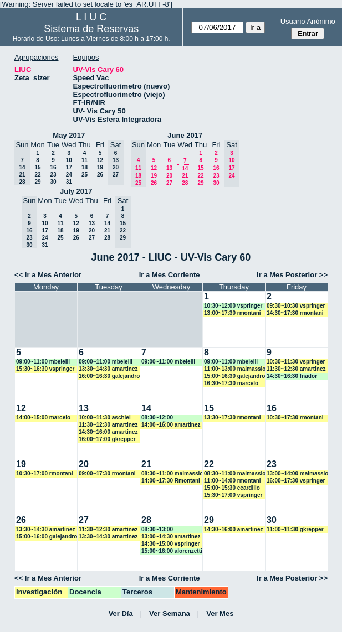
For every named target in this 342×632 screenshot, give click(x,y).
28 (185, 183)
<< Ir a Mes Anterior (47, 275)
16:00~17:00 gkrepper (107, 439)
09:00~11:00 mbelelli (43, 362)
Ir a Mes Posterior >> (292, 275)
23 (53, 175)
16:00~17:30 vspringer (296, 481)
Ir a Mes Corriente (169, 275)
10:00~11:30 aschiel (105, 418)
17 (69, 167)
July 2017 (76, 191)
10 (69, 160)
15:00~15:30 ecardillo (232, 488)
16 (53, 167)
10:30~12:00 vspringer (233, 306)
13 (169, 168)
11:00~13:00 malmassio (235, 369)
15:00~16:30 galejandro (234, 376)
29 (37, 182)
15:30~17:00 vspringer (233, 495)
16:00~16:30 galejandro (109, 376)
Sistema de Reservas (91, 28)
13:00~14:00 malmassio (297, 473)
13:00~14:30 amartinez (170, 536)
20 (169, 176)
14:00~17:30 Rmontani (170, 481)
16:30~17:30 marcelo (231, 383)
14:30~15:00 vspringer (170, 544)
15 (37, 167)
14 (185, 168)
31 (69, 182)
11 (84, 160)
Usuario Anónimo (307, 21)
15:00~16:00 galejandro (46, 536)
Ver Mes (219, 613)
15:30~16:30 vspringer (45, 369)
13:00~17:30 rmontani (232, 313)
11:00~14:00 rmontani (232, 481)
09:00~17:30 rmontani (107, 473)
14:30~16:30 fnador (292, 376)
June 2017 (184, 135)
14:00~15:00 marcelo (43, 418)
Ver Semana (169, 613)
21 (185, 176)
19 (100, 167)
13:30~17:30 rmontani (232, 418)
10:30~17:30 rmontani (295, 418)
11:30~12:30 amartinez (296, 369)
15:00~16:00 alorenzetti (171, 551)
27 (169, 183)
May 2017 (69, 135)
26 (100, 175)
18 (84, 167)
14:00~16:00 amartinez (170, 425)
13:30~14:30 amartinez (108, 369)
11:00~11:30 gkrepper (295, 529)
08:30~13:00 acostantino (157, 529)
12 (100, 160)
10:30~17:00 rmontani (44, 473)
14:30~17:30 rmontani (295, 313)
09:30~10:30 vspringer (296, 306)
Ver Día (121, 613)
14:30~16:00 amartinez (108, 432)
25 (84, 175)
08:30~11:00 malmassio (172, 473)
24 (69, 175)
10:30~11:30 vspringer (296, 362)
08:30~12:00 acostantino (157, 418)
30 (53, 182)
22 (37, 175)
